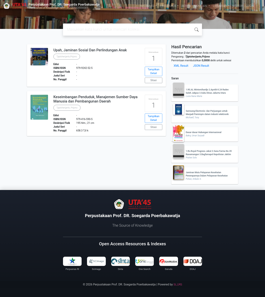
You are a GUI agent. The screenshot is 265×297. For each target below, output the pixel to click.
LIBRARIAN (220, 6)
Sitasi (153, 80)
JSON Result (201, 65)
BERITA (186, 6)
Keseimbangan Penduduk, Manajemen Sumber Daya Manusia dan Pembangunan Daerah (95, 99)
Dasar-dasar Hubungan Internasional (203, 132)
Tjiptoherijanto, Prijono (67, 107)
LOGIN (250, 6)
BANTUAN (201, 6)
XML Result (181, 65)
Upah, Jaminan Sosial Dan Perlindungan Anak (90, 50)
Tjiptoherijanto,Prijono (67, 56)
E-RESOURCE (168, 6)
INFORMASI (147, 6)
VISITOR (237, 6)
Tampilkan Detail (153, 71)
